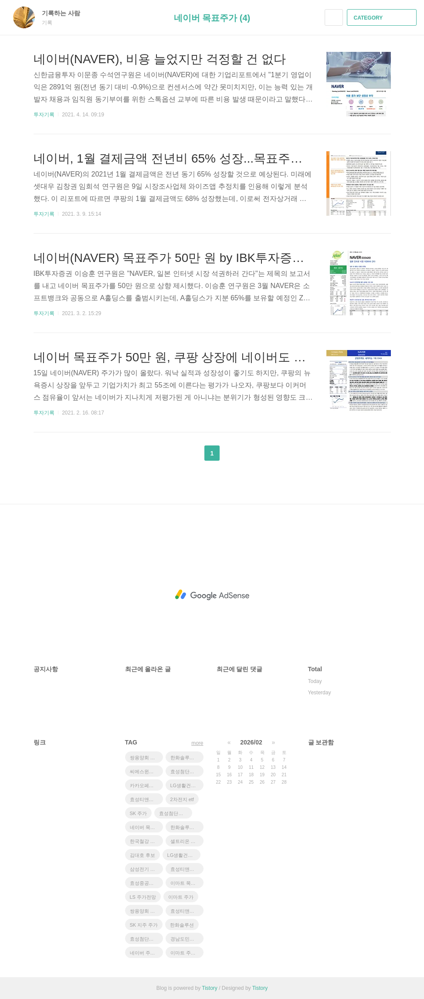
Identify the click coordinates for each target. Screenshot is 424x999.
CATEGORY (383, 18)
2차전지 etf (182, 799)
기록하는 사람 (65, 13)
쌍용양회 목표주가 (146, 757)
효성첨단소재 (184, 771)
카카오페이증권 (146, 785)
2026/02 (251, 742)
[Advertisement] (212, 595)
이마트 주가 (180, 897)
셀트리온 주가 (185, 841)
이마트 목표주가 (187, 883)
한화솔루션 (182, 925)
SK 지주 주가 (144, 925)
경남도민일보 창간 (187, 938)
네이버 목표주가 (146, 827)
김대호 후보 (142, 855)
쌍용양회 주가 (145, 911)
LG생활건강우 (185, 785)
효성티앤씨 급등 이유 (146, 799)
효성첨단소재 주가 (175, 813)
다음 (233, 453)
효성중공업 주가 (146, 883)
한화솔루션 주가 (187, 827)
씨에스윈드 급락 (146, 771)
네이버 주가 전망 (146, 952)
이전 (190, 453)
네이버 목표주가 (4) (212, 18)
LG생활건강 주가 (183, 855)
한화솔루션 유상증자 (187, 757)
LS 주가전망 (143, 897)
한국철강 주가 (145, 841)
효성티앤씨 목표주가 (187, 911)
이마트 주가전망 (187, 952)
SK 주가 (138, 813)
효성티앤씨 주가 (187, 869)
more (197, 743)
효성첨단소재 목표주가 (146, 938)
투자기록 (44, 115)
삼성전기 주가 (145, 869)
